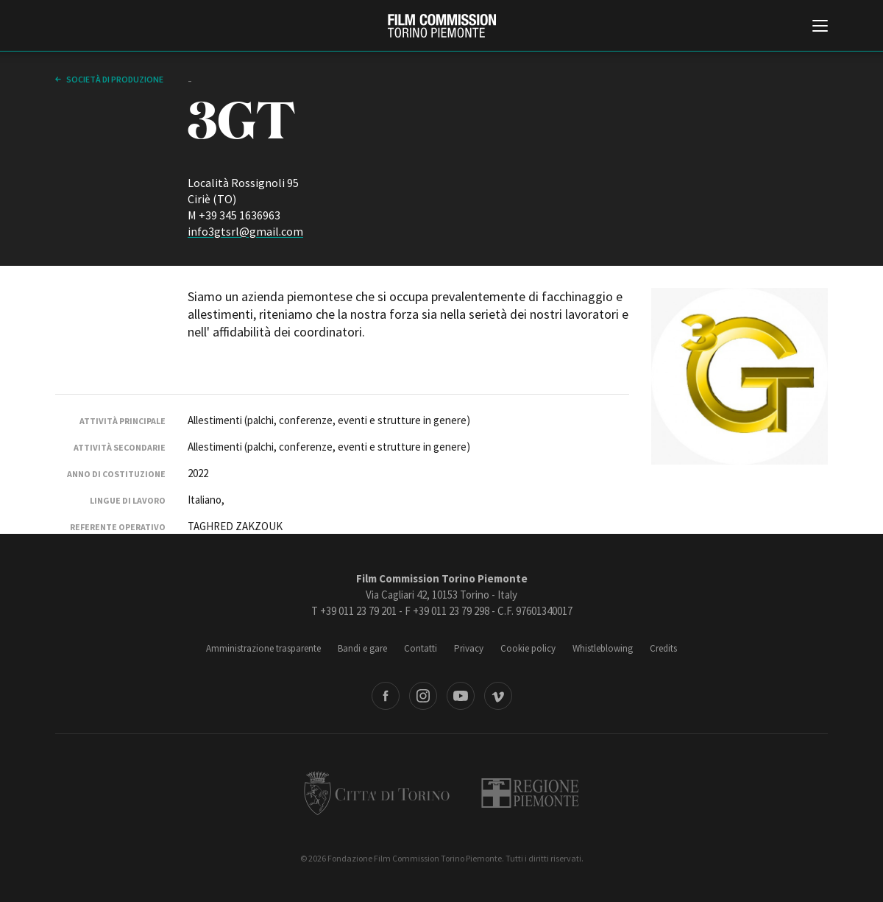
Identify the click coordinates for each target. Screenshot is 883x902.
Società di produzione (114, 79)
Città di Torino (377, 793)
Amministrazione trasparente (263, 648)
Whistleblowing (602, 648)
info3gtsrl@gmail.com (245, 231)
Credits (663, 648)
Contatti (420, 648)
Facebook (386, 696)
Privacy (468, 648)
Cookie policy (528, 648)
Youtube (461, 696)
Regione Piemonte (530, 793)
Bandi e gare (362, 648)
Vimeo (498, 696)
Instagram (423, 696)
